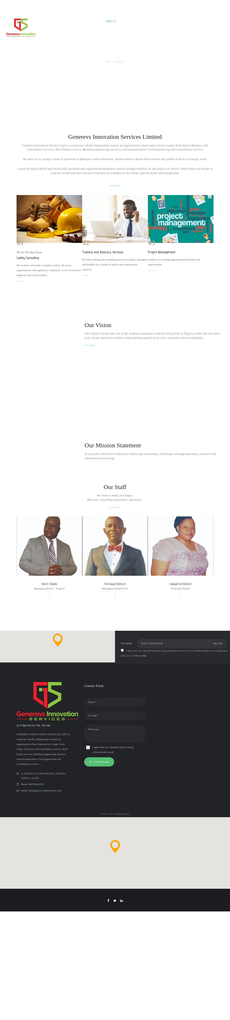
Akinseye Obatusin (115, 713)
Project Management (161, 252)
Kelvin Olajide (49, 713)
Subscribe (217, 772)
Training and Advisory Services (102, 252)
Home (108, 61)
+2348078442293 (110, 5)
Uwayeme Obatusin (180, 713)
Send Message (101, 890)
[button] (57, 768)
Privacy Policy (141, 784)
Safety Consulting (28, 258)
